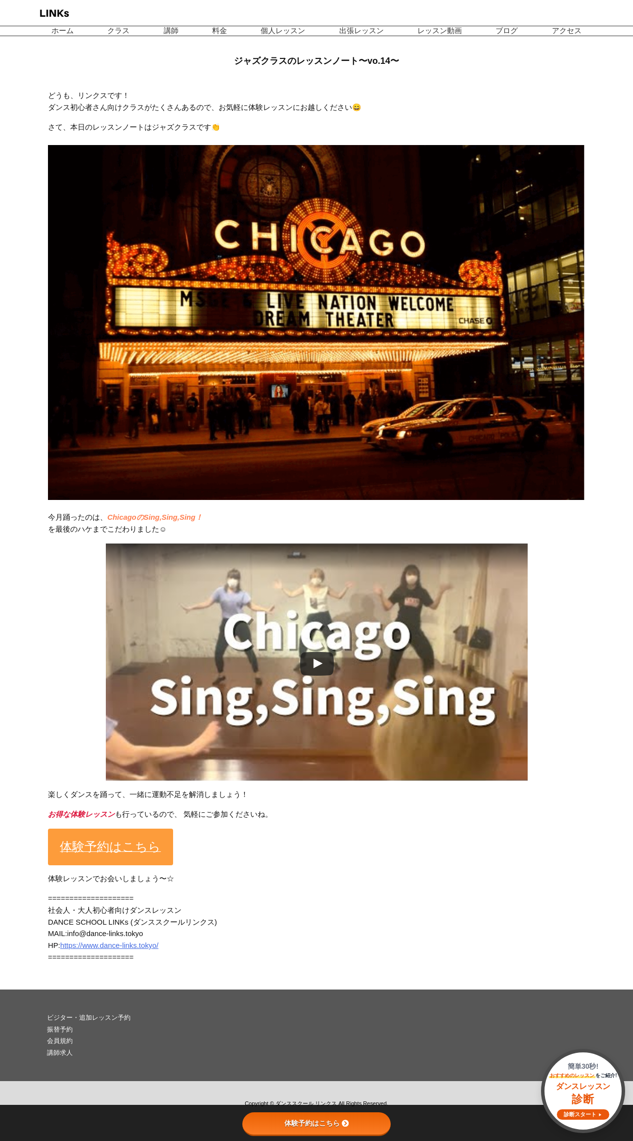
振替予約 (60, 1029)
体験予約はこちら (316, 1123)
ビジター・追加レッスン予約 (89, 1017)
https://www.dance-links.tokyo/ (109, 945)
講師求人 (60, 1052)
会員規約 (60, 1040)
